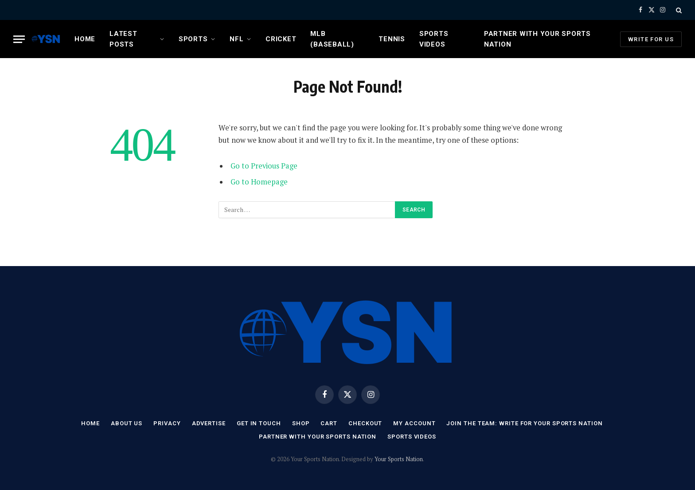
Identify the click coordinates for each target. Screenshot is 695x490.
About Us (126, 423)
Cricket (281, 39)
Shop (301, 423)
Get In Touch (259, 423)
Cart (328, 423)
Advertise (209, 423)
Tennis (392, 39)
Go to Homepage (259, 182)
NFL (236, 39)
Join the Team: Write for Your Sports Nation (524, 423)
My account (414, 423)
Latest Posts (123, 39)
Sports (193, 39)
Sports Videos (434, 39)
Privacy (166, 423)
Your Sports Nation (399, 459)
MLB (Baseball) (332, 39)
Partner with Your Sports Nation (537, 39)
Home (84, 39)
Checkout (365, 423)
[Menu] (19, 39)
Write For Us (651, 39)
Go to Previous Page (263, 166)
